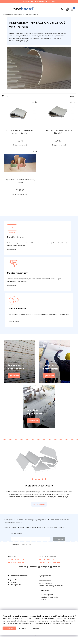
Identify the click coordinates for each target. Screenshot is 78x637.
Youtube (55, 567)
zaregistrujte (16, 527)
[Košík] (72, 9)
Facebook (32, 567)
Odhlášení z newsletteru (21, 544)
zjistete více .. (12, 249)
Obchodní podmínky (49, 597)
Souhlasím (9, 628)
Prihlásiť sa (59, 539)
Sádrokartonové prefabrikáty (12, 14)
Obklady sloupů (30, 14)
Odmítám (35, 628)
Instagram (43, 567)
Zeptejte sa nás (39, 504)
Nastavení (23, 628)
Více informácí (66, 623)
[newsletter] (30, 539)
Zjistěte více (33, 421)
